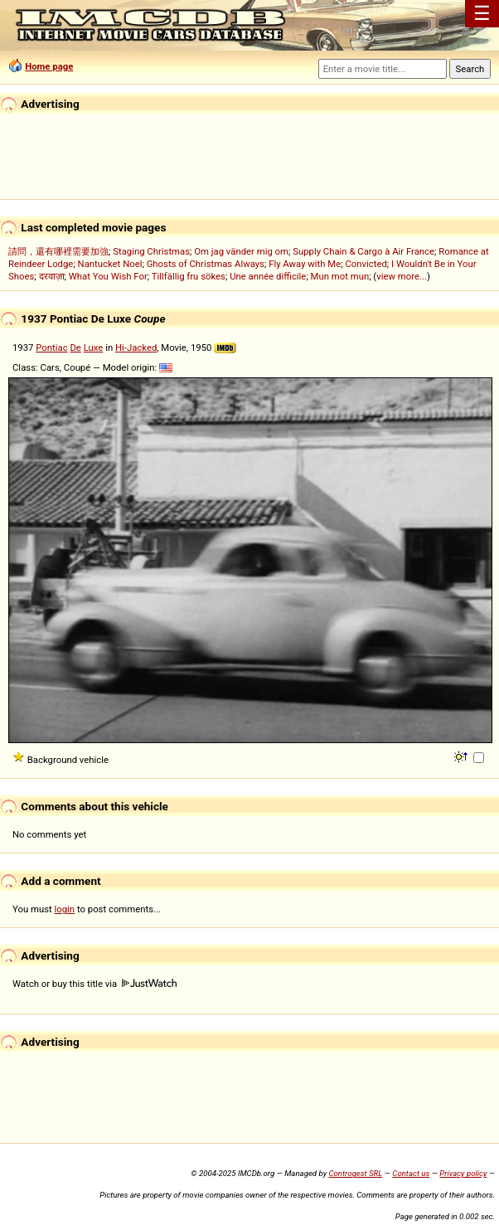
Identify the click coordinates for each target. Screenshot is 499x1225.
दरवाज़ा (52, 276)
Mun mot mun (340, 276)
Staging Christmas (151, 251)
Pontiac (51, 347)
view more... (401, 276)
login (65, 909)
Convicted (365, 264)
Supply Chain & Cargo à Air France (363, 251)
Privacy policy (463, 1173)
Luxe (94, 347)
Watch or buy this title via (94, 983)
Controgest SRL (355, 1173)
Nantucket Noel (110, 264)
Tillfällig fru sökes (188, 276)
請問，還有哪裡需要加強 (58, 251)
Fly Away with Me (305, 264)
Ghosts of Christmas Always (205, 264)
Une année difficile (268, 276)
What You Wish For (108, 276)
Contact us (410, 1173)
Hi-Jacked (136, 347)
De (75, 347)
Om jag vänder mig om (241, 251)
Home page (49, 66)
